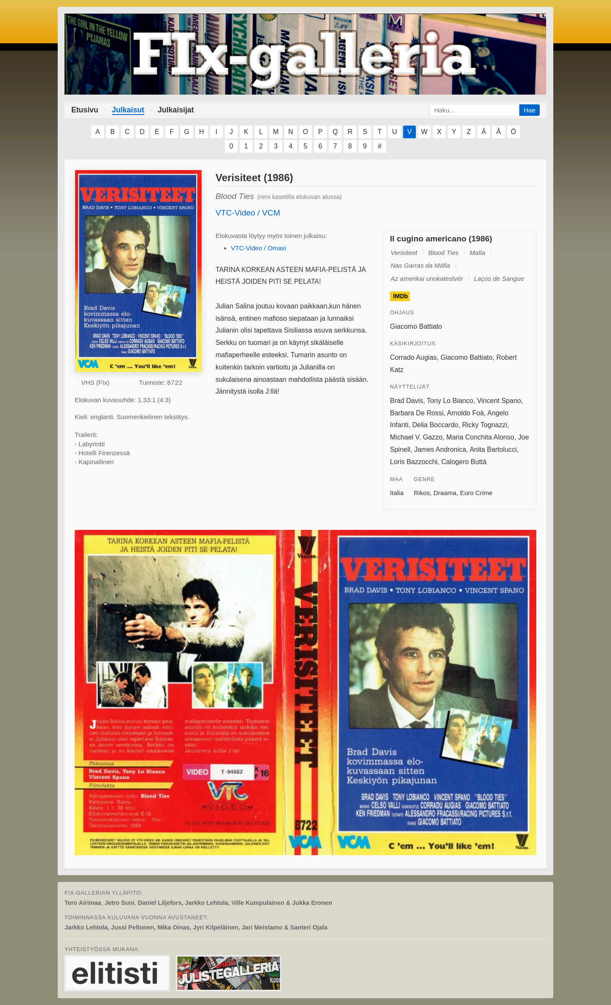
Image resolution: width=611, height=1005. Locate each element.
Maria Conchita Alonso (480, 437)
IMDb (400, 296)
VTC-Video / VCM (248, 212)
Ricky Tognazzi (484, 424)
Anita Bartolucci (493, 449)
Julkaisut (128, 110)
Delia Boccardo (435, 424)
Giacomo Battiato (416, 326)
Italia (397, 492)
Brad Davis (406, 400)
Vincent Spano (499, 400)
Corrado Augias (413, 357)
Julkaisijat (176, 110)
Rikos (422, 492)
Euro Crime (476, 492)
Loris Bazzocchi (413, 461)
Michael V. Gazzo (416, 437)
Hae (529, 110)
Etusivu (84, 110)
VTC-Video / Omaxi (258, 248)
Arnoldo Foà (465, 413)
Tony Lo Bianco (450, 400)
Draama (445, 492)
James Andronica (440, 449)
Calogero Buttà (464, 461)
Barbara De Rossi (416, 413)
